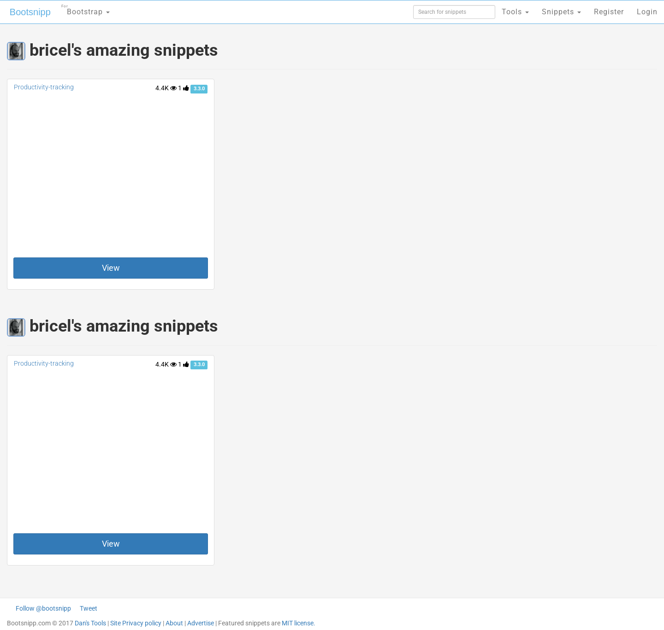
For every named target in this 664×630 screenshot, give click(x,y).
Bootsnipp (30, 12)
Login (647, 11)
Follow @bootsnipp (43, 608)
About (174, 623)
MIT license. (298, 623)
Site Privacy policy (135, 623)
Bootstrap (85, 9)
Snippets (561, 11)
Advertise (200, 623)
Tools (515, 11)
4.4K (166, 88)
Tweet (88, 608)
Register (609, 11)
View (111, 268)
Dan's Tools (90, 623)
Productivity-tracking (44, 87)
